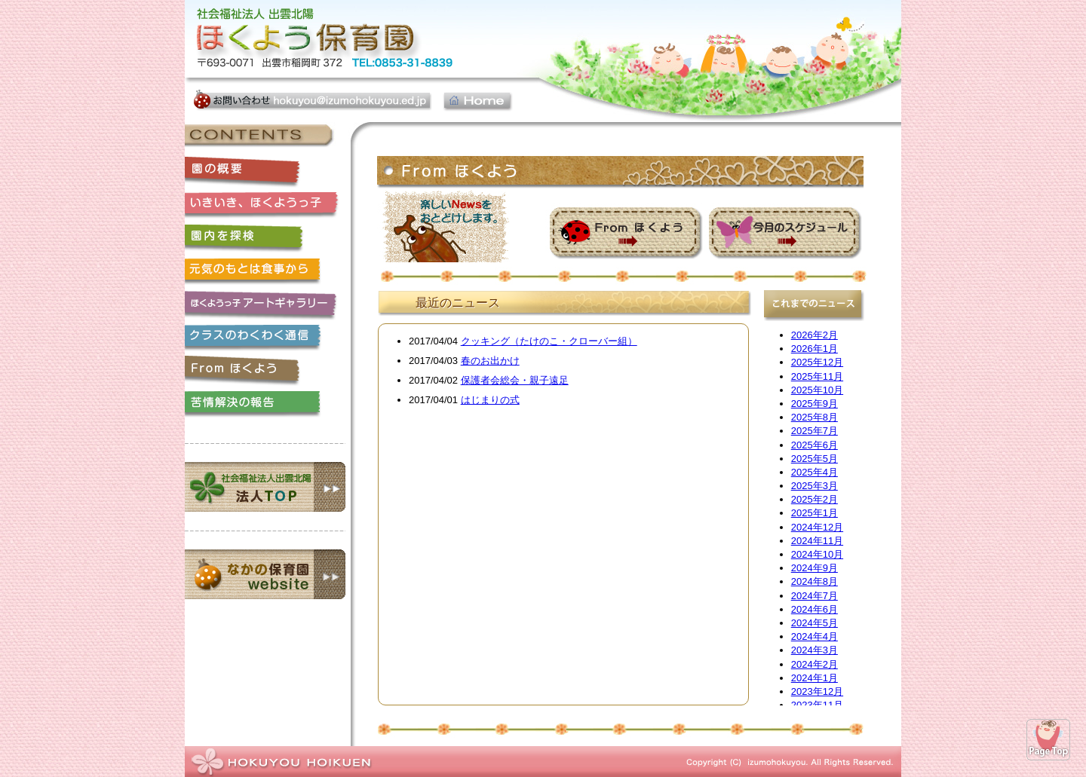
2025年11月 (817, 376)
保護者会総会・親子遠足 (515, 380)
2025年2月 (814, 499)
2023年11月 (817, 705)
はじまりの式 (490, 399)
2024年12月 (817, 527)
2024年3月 (814, 650)
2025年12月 (817, 362)
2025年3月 (814, 485)
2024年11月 (817, 540)
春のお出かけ (490, 360)
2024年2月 (814, 664)
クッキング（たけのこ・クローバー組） (549, 341)
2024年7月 (814, 595)
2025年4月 (814, 472)
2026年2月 (814, 335)
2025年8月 (814, 417)
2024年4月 (814, 636)
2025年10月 (817, 390)
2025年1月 (814, 513)
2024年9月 (814, 568)
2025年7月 (814, 430)
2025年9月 (814, 403)
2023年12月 (817, 691)
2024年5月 (814, 623)
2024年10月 (817, 554)
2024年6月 (814, 609)
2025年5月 (814, 458)
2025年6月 (814, 445)
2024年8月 (814, 581)
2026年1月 (814, 348)
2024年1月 (814, 678)
